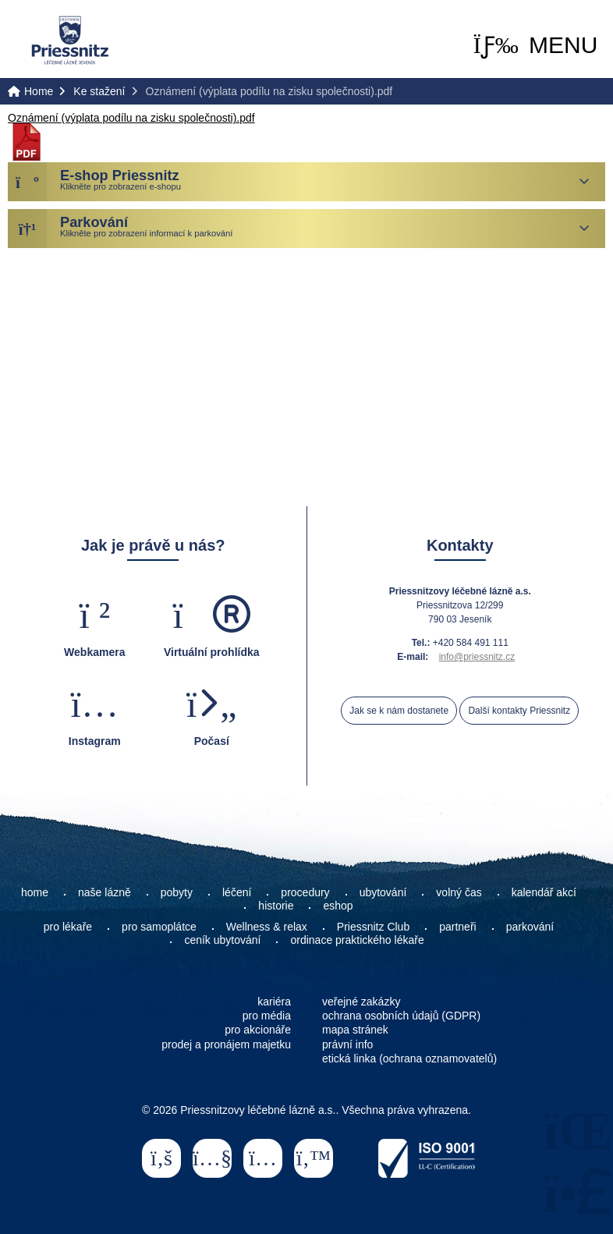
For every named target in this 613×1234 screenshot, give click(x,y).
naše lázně (104, 892)
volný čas (458, 892)
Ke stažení (99, 91)
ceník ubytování (222, 940)
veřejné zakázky (361, 1001)
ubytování (383, 892)
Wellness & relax (266, 926)
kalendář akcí (544, 892)
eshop (338, 905)
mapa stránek (355, 1029)
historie (275, 905)
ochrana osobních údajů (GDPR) (401, 1015)
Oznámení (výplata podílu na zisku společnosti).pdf (131, 118)
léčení (236, 892)
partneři (457, 926)
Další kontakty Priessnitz (519, 710)
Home (70, 40)
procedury (305, 892)
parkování (530, 926)
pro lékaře (68, 926)
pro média (267, 1015)
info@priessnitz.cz (477, 656)
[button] (535, 45)
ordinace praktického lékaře (358, 940)
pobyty (177, 892)
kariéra (274, 1001)
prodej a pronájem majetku (226, 1044)
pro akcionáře (258, 1029)
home (34, 892)
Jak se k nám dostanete (398, 710)
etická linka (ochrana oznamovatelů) (409, 1058)
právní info (347, 1044)
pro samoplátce (159, 926)
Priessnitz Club (373, 926)
